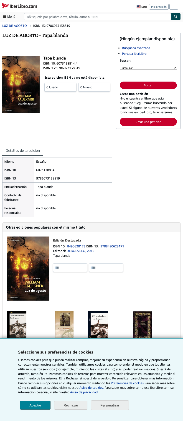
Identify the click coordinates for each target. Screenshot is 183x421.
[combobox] (97, 16)
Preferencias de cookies (127, 383)
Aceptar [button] (35, 405)
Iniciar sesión (159, 6)
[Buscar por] (148, 68)
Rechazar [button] (71, 405)
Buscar (148, 85)
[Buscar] (175, 16)
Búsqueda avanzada (136, 48)
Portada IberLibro (134, 53)
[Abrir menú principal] (10, 16)
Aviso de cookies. (91, 387)
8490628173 (76, 246)
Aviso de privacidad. (84, 392)
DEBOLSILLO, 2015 (80, 251)
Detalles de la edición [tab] (23, 150)
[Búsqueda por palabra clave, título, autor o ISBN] (148, 74)
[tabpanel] (57, 187)
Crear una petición (148, 122)
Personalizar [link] (109, 405)
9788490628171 (112, 246)
